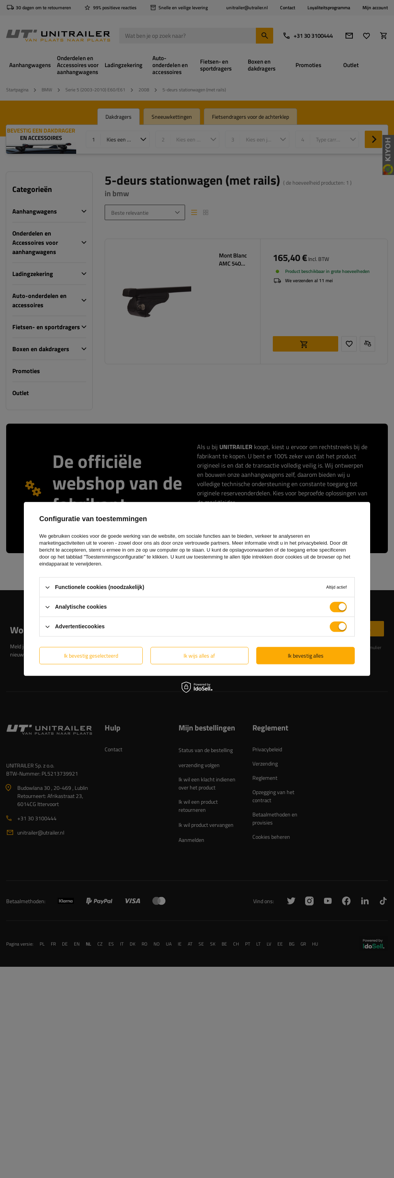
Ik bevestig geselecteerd (91, 655)
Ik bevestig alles (306, 655)
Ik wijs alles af (199, 655)
